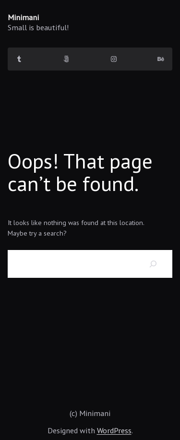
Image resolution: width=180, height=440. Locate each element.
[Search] (153, 264)
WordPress (114, 430)
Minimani (23, 17)
